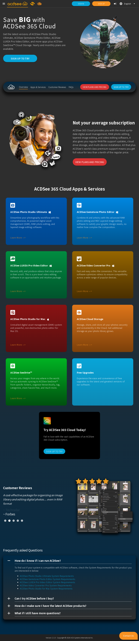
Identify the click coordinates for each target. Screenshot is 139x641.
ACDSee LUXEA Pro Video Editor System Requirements (47, 582)
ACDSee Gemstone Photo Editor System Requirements (47, 579)
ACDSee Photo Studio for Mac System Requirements (46, 588)
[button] (69, 561)
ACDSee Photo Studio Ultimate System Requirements (47, 575)
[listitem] (23, 87)
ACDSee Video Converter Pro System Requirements (46, 585)
